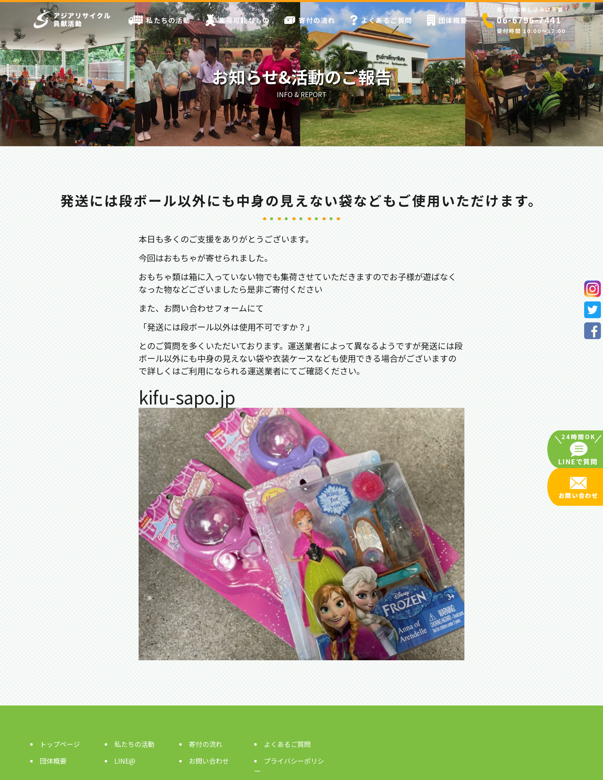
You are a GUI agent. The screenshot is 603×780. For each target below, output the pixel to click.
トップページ (60, 744)
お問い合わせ (209, 761)
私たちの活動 (159, 20)
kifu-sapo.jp (187, 396)
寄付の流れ (309, 20)
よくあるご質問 (381, 20)
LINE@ (124, 761)
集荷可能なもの (237, 20)
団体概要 (447, 20)
